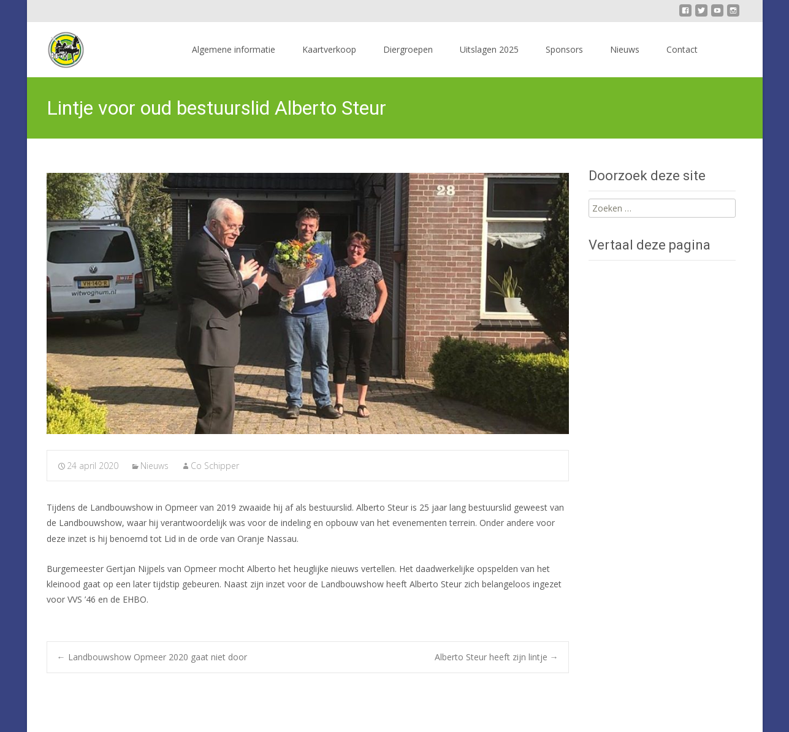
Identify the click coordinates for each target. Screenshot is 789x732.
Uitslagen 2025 (489, 49)
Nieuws (624, 49)
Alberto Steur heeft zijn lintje (496, 657)
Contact (682, 49)
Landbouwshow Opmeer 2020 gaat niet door (152, 657)
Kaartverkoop (329, 49)
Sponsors (564, 49)
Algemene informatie (233, 49)
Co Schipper (215, 465)
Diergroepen (408, 49)
